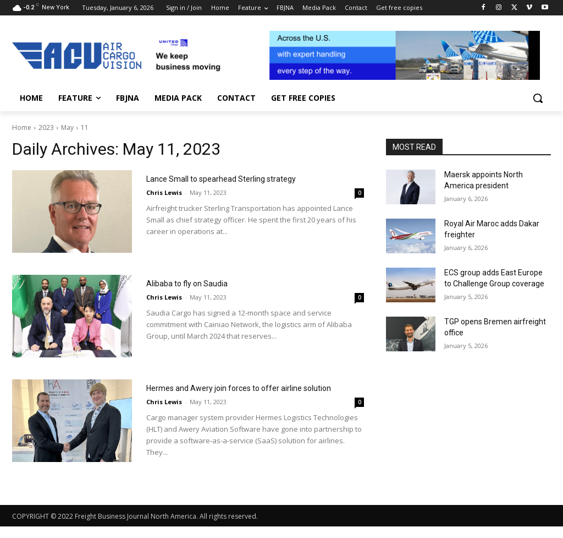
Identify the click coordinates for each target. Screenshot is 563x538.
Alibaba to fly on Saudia (210, 282)
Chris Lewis (164, 208)
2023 (46, 127)
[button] (538, 98)
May (67, 127)
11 (85, 127)
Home (21, 127)
